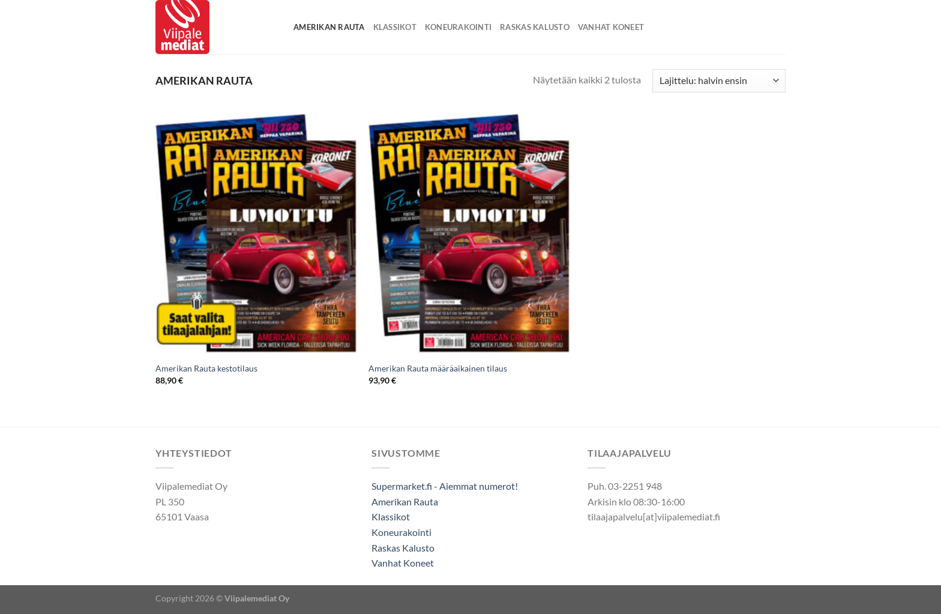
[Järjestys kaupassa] (719, 80)
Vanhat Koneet (611, 27)
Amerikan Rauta (329, 27)
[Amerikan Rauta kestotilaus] (255, 234)
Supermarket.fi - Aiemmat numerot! (444, 486)
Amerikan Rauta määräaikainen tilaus (437, 368)
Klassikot (394, 27)
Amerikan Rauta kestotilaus (206, 368)
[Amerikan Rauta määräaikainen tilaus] (469, 234)
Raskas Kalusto (535, 27)
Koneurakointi (458, 27)
